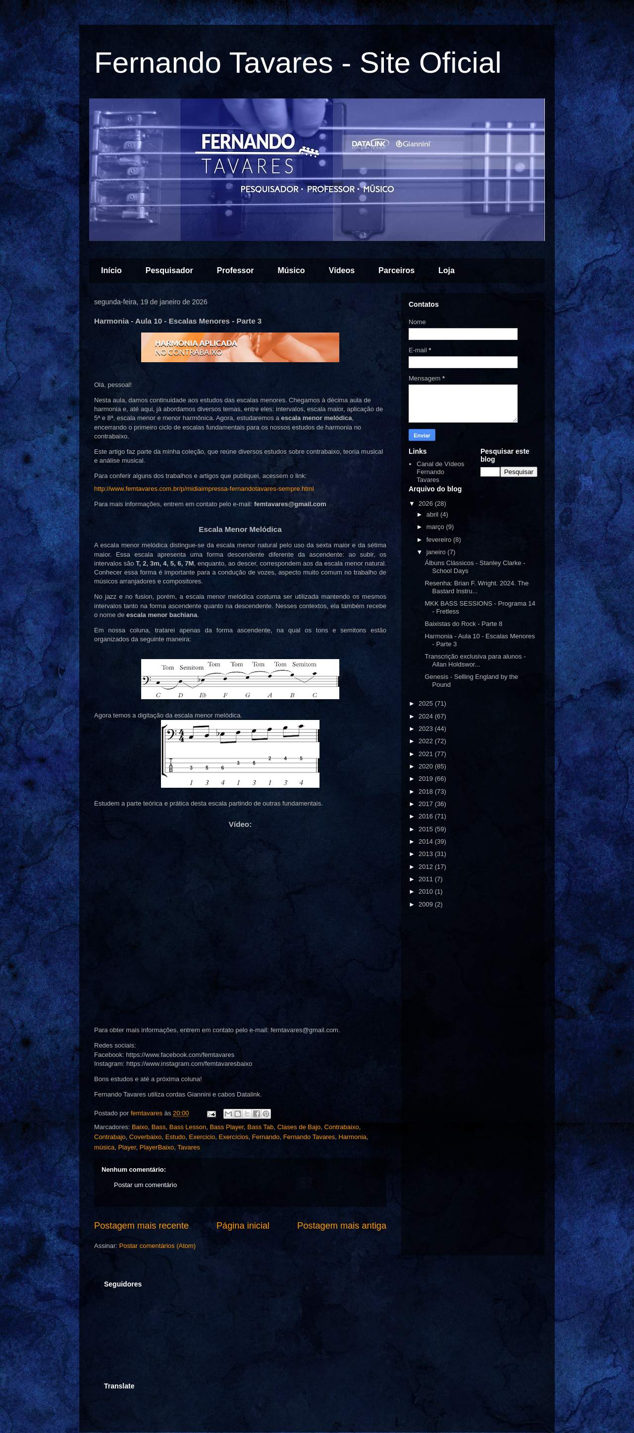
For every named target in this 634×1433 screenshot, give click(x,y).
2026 (427, 503)
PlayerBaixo (157, 1147)
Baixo (140, 1127)
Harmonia (352, 1137)
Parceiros (396, 270)
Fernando (266, 1137)
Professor (235, 270)
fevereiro (439, 539)
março (436, 526)
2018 (427, 791)
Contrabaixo (341, 1127)
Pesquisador (169, 270)
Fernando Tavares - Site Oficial (298, 62)
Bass (159, 1127)
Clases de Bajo (298, 1127)
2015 (427, 829)
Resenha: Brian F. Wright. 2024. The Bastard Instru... (476, 587)
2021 (427, 754)
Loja (446, 270)
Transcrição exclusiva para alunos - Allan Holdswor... (475, 660)
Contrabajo (110, 1137)
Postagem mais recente (141, 1226)
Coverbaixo (145, 1137)
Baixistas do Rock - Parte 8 (463, 623)
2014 (427, 841)
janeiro (437, 552)
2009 (427, 904)
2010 (427, 891)
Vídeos (342, 270)
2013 (427, 854)
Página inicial (242, 1226)
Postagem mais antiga (341, 1226)
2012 (427, 866)
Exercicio (202, 1137)
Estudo (175, 1137)
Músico (291, 270)
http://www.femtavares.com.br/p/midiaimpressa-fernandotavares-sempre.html (209, 488)
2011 (427, 879)
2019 (427, 778)
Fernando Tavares (309, 1137)
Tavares (188, 1147)
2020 (427, 766)
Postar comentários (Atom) (157, 1245)
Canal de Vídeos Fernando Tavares (440, 471)
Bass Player (227, 1127)
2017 (427, 804)
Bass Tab (260, 1127)
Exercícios (234, 1137)
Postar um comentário (145, 1185)
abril (433, 514)
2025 (427, 703)
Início (111, 270)
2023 (427, 728)
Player (127, 1147)
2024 (427, 716)
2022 (427, 741)
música (104, 1147)
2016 (427, 816)
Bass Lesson (187, 1127)
